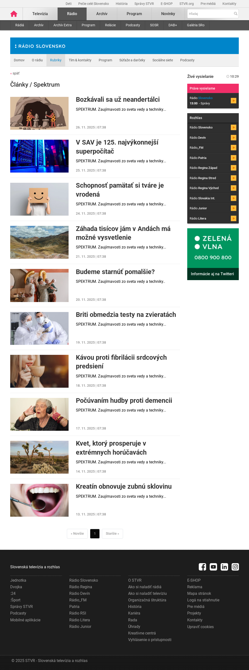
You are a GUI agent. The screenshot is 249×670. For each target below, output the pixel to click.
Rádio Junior (80, 626)
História (122, 4)
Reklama (194, 587)
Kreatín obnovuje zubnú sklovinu (124, 486)
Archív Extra (62, 25)
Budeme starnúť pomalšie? (115, 272)
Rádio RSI (77, 613)
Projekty (194, 613)
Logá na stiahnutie (203, 600)
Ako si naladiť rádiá (144, 587)
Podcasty (133, 25)
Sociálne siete (162, 60)
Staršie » (112, 533)
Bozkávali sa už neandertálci (118, 99)
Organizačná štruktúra (147, 600)
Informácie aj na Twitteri (212, 274)
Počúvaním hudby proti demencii (124, 400)
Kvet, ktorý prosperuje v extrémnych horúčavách (111, 448)
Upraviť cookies (200, 626)
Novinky (168, 13)
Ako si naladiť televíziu (147, 593)
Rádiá (19, 25)
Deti (69, 4)
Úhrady (134, 626)
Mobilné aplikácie (25, 620)
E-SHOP (167, 4)
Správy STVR (144, 4)
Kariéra (134, 613)
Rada (132, 620)
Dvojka (16, 587)
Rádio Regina (80, 587)
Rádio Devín (79, 593)
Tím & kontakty (80, 60)
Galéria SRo (196, 25)
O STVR (135, 580)
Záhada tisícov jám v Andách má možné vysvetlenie (123, 233)
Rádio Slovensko (83, 580)
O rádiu (37, 60)
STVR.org (187, 4)
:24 (13, 593)
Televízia (40, 13)
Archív (39, 25)
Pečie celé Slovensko (94, 4)
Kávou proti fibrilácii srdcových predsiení (121, 362)
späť (14, 73)
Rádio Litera (79, 620)
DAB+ (173, 25)
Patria (74, 606)
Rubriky (56, 60)
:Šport (15, 600)
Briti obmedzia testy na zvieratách (126, 315)
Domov (19, 60)
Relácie (110, 25)
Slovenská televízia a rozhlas (35, 567)
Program (88, 25)
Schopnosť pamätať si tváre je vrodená (120, 190)
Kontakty (229, 4)
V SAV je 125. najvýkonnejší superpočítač (117, 146)
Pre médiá (208, 4)
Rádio (72, 13)
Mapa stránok (199, 593)
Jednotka (18, 580)
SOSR (154, 25)
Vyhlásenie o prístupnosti (149, 639)
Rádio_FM (78, 600)
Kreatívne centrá (142, 633)
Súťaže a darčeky (132, 60)
